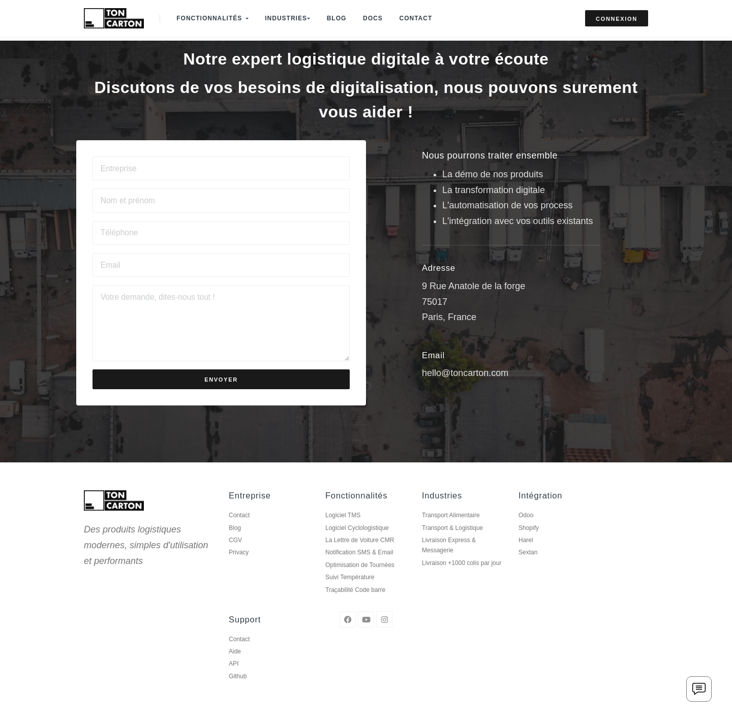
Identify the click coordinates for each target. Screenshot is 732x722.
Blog (341, 14)
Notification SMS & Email (359, 567)
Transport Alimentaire (451, 530)
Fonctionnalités (214, 14)
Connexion (616, 15)
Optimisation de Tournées (359, 580)
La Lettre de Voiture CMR (359, 555)
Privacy (239, 567)
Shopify (528, 542)
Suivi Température (350, 592)
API (233, 678)
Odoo (525, 530)
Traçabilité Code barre (355, 604)
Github (238, 691)
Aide (235, 666)
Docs (379, 14)
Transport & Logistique (452, 542)
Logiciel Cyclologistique (357, 542)
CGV (235, 555)
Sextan (527, 567)
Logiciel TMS (342, 530)
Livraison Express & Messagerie (449, 560)
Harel (525, 555)
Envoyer (221, 395)
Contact (424, 14)
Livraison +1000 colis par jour (461, 578)
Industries (291, 14)
